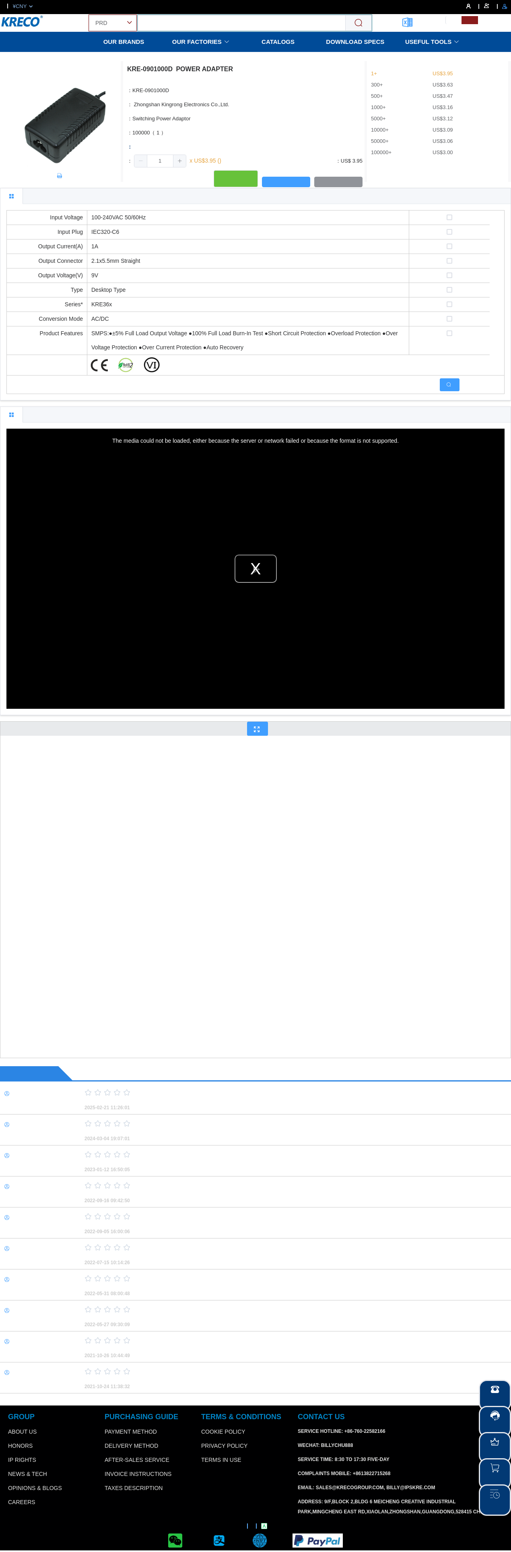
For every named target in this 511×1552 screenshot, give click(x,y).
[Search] (358, 23)
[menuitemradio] (453, 20)
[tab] (11, 196)
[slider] (283, 1093)
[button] (140, 161)
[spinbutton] (160, 161)
